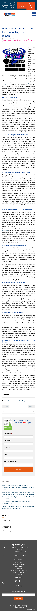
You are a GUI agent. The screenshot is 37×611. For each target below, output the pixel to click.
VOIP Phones (18, 568)
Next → (31, 406)
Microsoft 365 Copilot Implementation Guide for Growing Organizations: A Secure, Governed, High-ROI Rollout (18, 487)
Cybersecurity (18, 566)
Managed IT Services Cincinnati (15, 40)
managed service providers (22, 401)
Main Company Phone (10, 461)
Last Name (8, 440)
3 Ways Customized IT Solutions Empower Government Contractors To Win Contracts (18, 507)
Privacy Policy (31, 609)
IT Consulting (18, 563)
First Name (8, 433)
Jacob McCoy (21, 39)
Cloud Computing (18, 572)
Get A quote (21, 5)
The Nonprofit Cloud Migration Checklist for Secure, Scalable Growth (17, 502)
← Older (5, 406)
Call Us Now (30, 5)
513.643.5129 (22, 555)
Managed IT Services (19, 565)
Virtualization (18, 574)
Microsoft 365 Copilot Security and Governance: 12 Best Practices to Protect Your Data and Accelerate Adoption (18, 493)
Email (6, 454)
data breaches (10, 401)
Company (7, 447)
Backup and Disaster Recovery (18, 570)
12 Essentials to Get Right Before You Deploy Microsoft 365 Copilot (18, 498)
